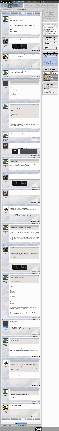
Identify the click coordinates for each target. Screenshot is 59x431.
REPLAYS (38, 2)
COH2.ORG (2, 9)
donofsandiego (45, 31)
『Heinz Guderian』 (46, 63)
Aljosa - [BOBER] (46, 62)
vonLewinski (45, 64)
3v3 (52, 55)
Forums (6, 9)
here (18, 328)
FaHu (45, 48)
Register (47, 2)
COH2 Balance (17, 9)
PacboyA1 (46, 44)
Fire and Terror (4, 204)
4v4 (56, 55)
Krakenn (45, 59)
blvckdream (4, 131)
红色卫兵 (45, 65)
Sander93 (3, 79)
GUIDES (42, 2)
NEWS (13, 2)
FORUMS (18, 2)
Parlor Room (8, 9)
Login (47, 1)
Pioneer (45, 61)
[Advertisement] (41, 5)
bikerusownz (47, 43)
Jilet (3, 189)
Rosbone (45, 27)
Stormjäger (25, 148)
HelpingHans (47, 39)
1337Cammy (46, 47)
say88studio (52, 92)
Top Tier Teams (50, 71)
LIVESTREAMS (24, 2)
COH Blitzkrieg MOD (48, 40)
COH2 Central (12, 9)
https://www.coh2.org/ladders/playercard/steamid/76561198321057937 (22, 215)
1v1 (45, 55)
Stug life (3, 37)
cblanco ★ (45, 60)
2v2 (48, 55)
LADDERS (30, 2)
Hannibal (3, 319)
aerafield (3, 52)
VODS (34, 2)
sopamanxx (46, 42)
